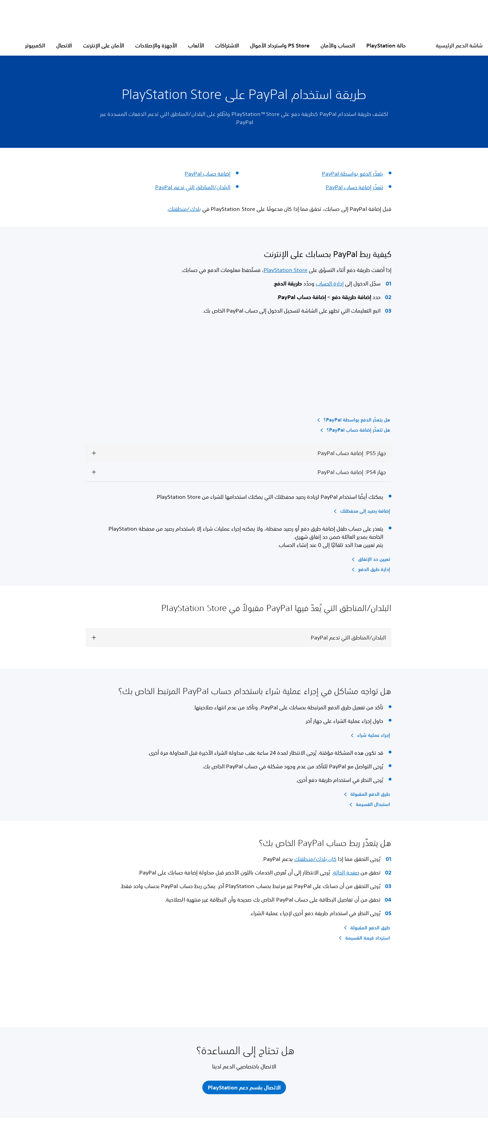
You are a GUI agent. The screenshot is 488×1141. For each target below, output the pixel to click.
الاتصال (64, 45)
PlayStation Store (285, 270)
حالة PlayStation (386, 45)
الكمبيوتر (35, 45)
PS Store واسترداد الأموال (279, 45)
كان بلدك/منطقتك (315, 858)
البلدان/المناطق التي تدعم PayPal (192, 187)
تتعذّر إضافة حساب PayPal (354, 187)
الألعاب (196, 45)
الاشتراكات (227, 45)
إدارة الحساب (330, 283)
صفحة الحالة (346, 872)
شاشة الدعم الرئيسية (459, 45)
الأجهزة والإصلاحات (156, 45)
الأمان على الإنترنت (103, 45)
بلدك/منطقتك (184, 208)
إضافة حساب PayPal (207, 173)
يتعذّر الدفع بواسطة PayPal (352, 173)
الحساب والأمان (338, 45)
